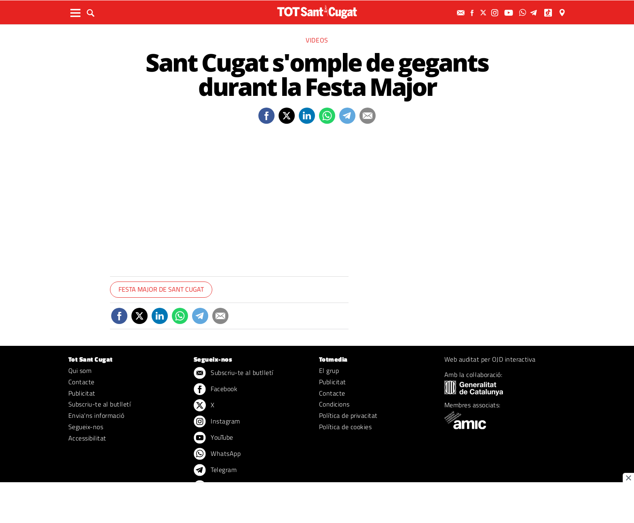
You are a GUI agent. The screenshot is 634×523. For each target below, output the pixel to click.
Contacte (81, 382)
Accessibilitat (87, 438)
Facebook (215, 389)
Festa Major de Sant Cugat (161, 289)
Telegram (215, 470)
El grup (329, 370)
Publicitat (81, 393)
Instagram (217, 422)
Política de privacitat (348, 415)
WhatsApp (217, 454)
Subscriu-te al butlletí (99, 404)
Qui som (79, 370)
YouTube (213, 438)
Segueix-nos (85, 427)
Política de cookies (345, 427)
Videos (317, 40)
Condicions (334, 404)
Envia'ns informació (96, 415)
